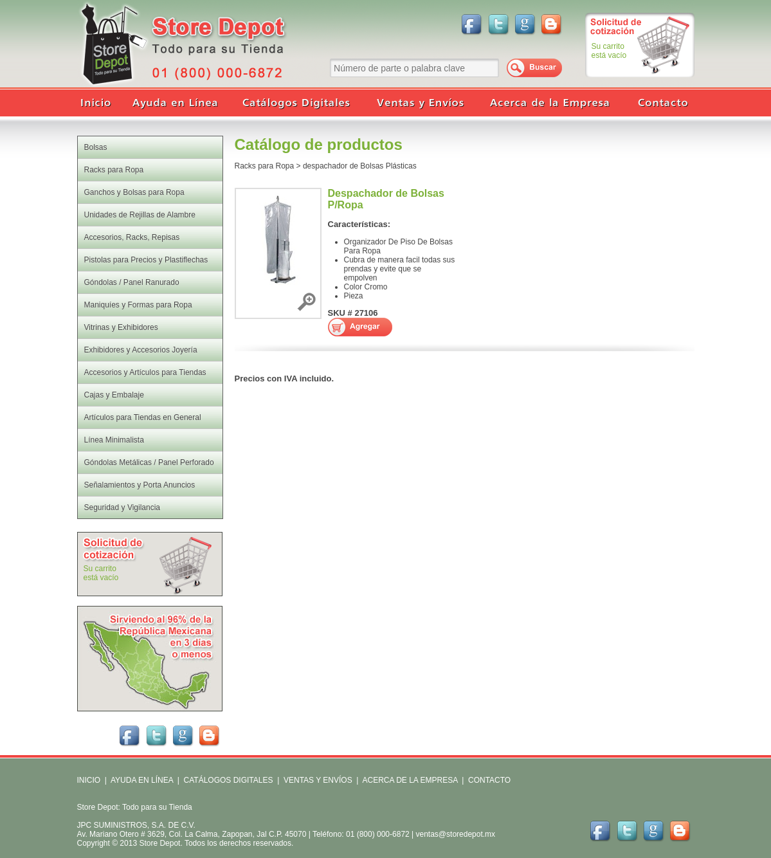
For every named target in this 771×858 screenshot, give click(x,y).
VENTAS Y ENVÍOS (317, 780)
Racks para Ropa (265, 165)
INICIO (89, 780)
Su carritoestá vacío (609, 51)
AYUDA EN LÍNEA (142, 780)
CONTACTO (489, 780)
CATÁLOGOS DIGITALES (228, 780)
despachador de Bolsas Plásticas (360, 165)
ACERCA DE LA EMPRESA (409, 780)
